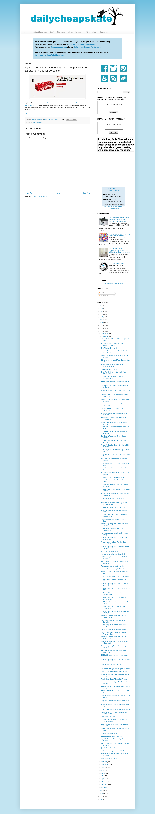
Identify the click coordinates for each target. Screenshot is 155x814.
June (103, 773)
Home (25, 32)
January (104, 787)
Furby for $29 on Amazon (109, 369)
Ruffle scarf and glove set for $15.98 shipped (115, 576)
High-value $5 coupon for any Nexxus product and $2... (113, 593)
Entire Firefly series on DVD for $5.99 (113, 507)
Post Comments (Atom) (41, 196)
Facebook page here (59, 47)
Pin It (26, 113)
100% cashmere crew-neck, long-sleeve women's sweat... (114, 503)
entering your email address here (81, 44)
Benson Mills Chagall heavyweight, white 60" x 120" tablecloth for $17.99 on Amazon (119, 250)
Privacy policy (91, 32)
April (103, 779)
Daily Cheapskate (37, 119)
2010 (101, 796)
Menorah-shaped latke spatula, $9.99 (113, 554)
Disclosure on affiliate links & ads (69, 32)
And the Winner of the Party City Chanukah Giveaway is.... (119, 235)
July (103, 770)
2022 (101, 305)
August (103, 767)
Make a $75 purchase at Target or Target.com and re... (112, 365)
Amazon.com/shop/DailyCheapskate (49, 55)
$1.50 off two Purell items (109, 748)
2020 (101, 311)
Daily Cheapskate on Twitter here (87, 47)
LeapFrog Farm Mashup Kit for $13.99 (113, 629)
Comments (103, 296)
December (105, 333)
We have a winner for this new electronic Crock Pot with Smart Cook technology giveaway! (119, 219)
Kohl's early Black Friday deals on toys (113, 477)
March (103, 781)
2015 (101, 325)
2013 (101, 331)
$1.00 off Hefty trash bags (109, 551)
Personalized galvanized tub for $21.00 (113, 566)
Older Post (86, 193)
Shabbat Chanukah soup (109, 733)
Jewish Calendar (114, 208)
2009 (101, 799)
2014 (101, 328)
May (103, 776)
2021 (101, 308)
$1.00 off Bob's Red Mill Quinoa (111, 736)
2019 (101, 314)
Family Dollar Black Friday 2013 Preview (114, 679)
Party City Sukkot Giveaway (118, 263)
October (104, 762)
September (105, 764)
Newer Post (29, 193)
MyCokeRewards (37, 122)
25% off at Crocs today (108, 716)
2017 (101, 320)
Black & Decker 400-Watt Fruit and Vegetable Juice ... (112, 344)
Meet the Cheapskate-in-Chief (42, 32)
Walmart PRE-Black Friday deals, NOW (114, 671)
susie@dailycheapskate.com (114, 283)
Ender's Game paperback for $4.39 (112, 751)
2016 (101, 323)
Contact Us (104, 32)
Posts (101, 292)
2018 (101, 317)
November (105, 336)
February (104, 784)
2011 (101, 794)
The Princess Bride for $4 (109, 348)
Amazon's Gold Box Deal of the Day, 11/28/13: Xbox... (113, 377)
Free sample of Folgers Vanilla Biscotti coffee (115, 709)
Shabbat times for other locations (114, 206)
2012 (101, 791)
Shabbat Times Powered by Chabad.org (114, 204)
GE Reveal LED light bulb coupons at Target (115, 669)
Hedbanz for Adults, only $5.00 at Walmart (114, 569)
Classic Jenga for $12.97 (109, 758)
